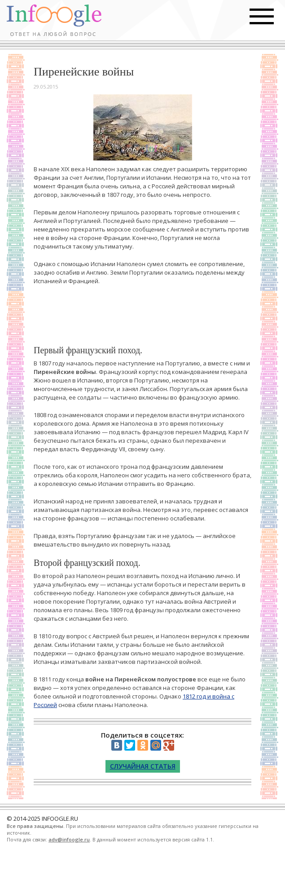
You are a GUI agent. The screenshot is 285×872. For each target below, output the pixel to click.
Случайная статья (142, 766)
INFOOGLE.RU (60, 818)
